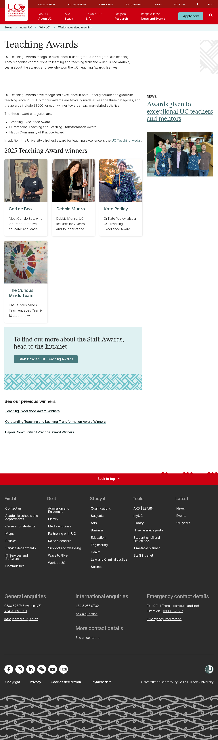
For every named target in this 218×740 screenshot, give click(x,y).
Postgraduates (134, 4)
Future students (46, 4)
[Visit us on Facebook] (8, 669)
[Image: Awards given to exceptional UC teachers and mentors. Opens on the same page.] (180, 154)
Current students (77, 4)
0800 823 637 (173, 611)
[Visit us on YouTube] (52, 669)
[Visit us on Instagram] (19, 669)
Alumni (158, 4)
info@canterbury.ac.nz (21, 619)
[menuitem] (45, 16)
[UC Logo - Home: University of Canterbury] (16, 10)
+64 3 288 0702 (87, 606)
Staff (211, 4)
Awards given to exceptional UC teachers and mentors (180, 111)
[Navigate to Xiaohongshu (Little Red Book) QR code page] (63, 669)
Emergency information (164, 619)
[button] (190, 16)
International (106, 4)
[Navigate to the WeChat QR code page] (41, 669)
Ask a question (86, 614)
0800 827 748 (14, 606)
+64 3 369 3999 (15, 611)
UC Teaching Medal (126, 140)
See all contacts (87, 638)
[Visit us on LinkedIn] (30, 669)
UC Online (179, 4)
